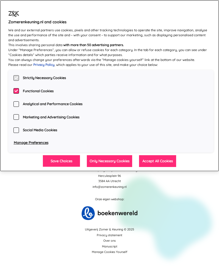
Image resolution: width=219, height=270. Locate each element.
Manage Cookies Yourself (109, 252)
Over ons (109, 241)
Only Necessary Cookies (109, 161)
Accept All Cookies (157, 161)
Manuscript (109, 246)
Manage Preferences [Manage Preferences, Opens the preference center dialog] (31, 142)
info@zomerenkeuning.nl (110, 187)
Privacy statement (109, 235)
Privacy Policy (43, 65)
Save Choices (61, 161)
